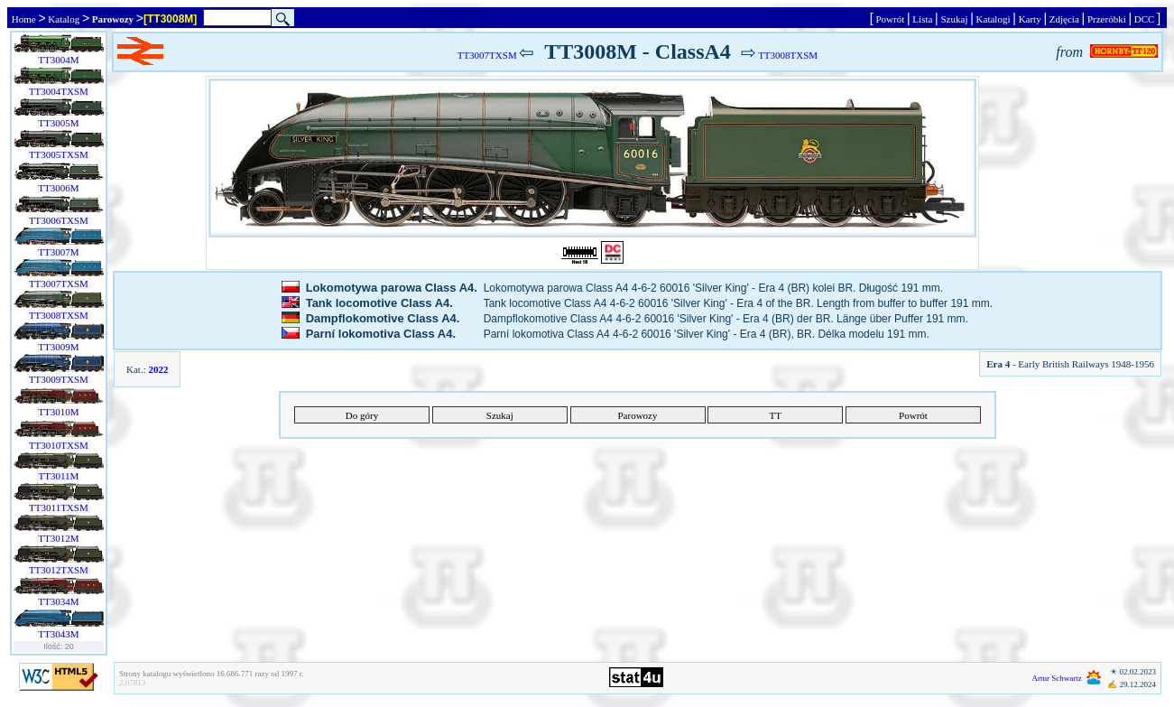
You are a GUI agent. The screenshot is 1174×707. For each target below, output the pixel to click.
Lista (923, 19)
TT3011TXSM (59, 507)
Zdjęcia (1064, 19)
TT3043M (59, 633)
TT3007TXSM (58, 283)
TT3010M (59, 411)
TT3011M (58, 475)
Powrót (890, 19)
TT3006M (59, 187)
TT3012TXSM (58, 569)
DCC (1144, 19)
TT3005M (59, 122)
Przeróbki (1106, 19)
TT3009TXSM (58, 379)
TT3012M (59, 538)
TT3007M (59, 252)
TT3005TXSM (58, 154)
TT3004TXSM (58, 91)
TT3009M (59, 346)
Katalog (64, 19)
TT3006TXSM (58, 220)
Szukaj (954, 19)
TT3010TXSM (58, 445)
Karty (1030, 19)
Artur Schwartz (1057, 678)
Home (23, 19)
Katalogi (993, 19)
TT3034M (59, 601)
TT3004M (59, 59)
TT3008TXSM (58, 315)
